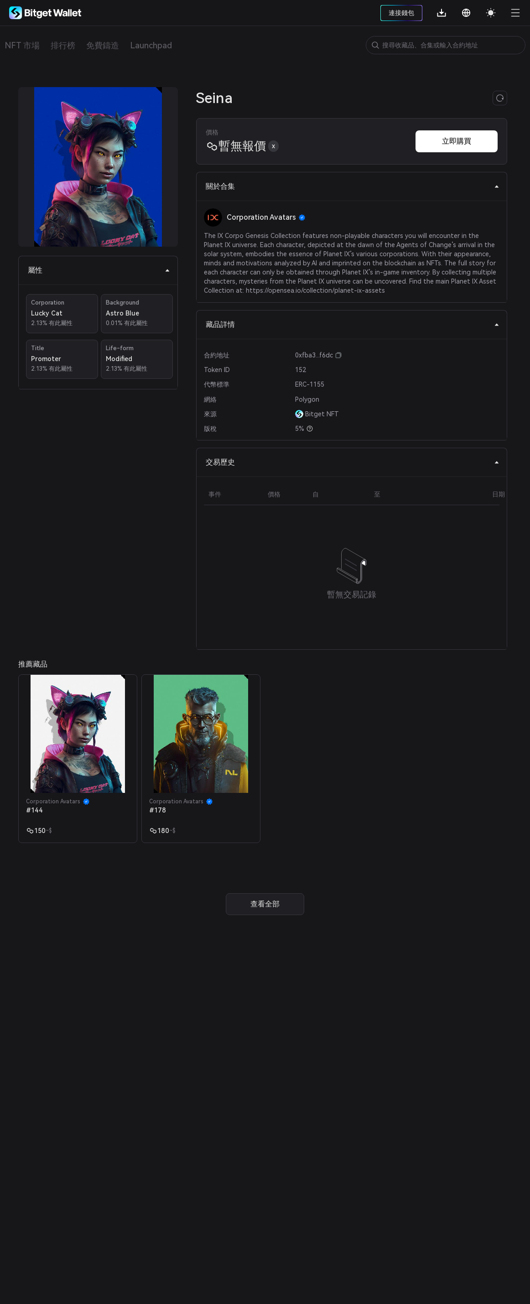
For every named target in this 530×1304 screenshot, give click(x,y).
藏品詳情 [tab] (352, 324)
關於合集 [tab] (352, 186)
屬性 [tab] (99, 270)
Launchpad (151, 45)
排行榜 (63, 45)
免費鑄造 (102, 45)
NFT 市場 (22, 45)
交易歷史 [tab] (352, 462)
